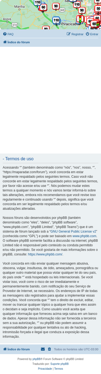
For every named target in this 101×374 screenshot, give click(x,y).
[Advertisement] (50, 99)
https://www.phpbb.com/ (45, 254)
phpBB (37, 359)
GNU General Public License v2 (73, 231)
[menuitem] (8, 34)
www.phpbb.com (84, 236)
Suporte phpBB (59, 363)
